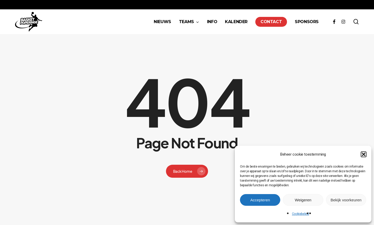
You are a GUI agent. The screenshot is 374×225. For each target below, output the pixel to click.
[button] (363, 154)
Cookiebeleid (300, 214)
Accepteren (260, 200)
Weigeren (303, 200)
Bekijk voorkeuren (346, 200)
